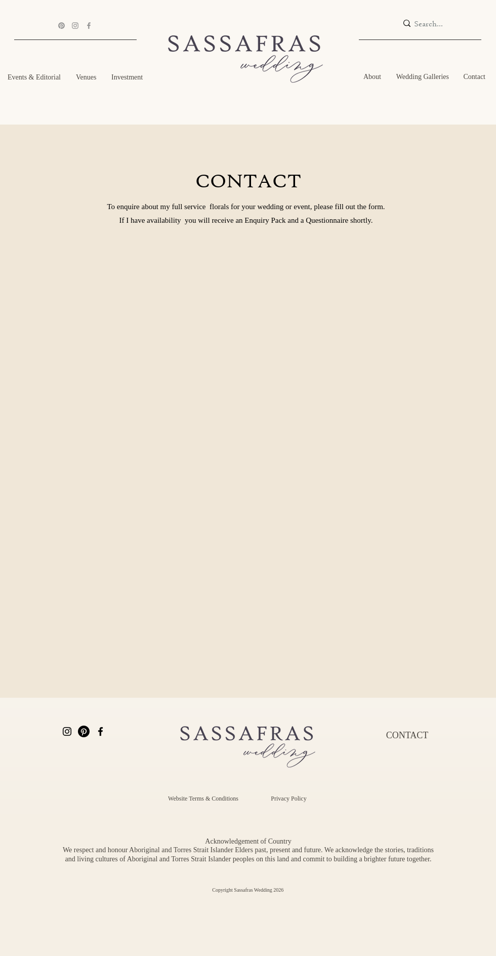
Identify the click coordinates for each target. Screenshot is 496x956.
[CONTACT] (407, 735)
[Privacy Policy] (289, 798)
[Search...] (432, 23)
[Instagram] (75, 25)
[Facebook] (89, 25)
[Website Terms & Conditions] (203, 798)
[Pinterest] (61, 25)
